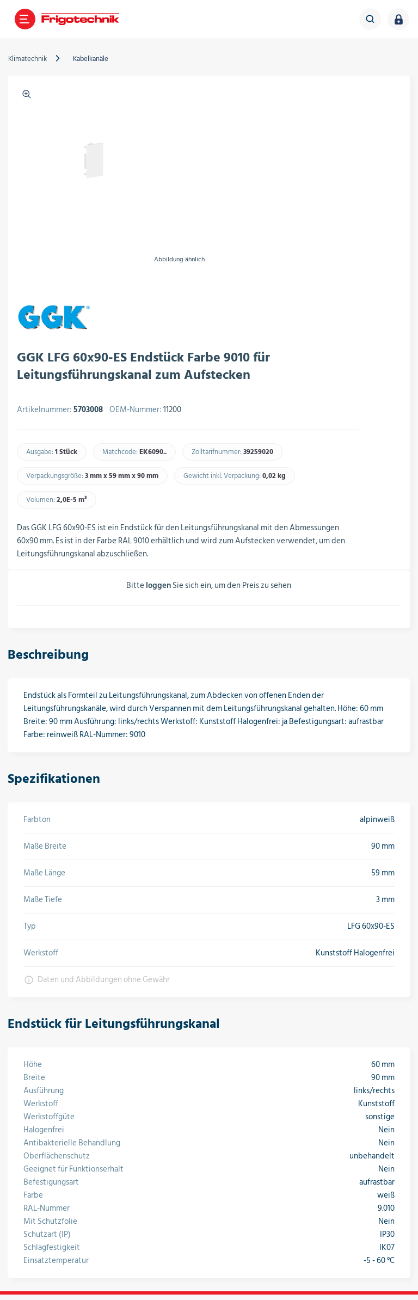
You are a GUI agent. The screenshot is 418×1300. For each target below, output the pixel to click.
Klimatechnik (30, 59)
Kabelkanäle (93, 59)
